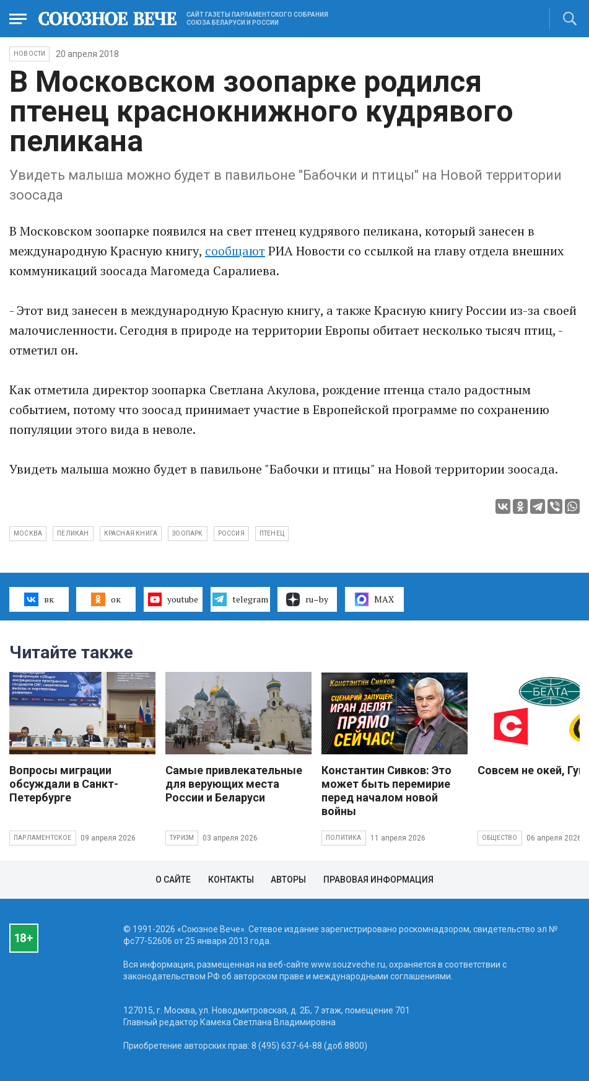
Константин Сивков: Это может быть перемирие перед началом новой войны (386, 791)
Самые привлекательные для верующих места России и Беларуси (233, 784)
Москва (28, 533)
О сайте (173, 880)
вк (38, 599)
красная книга (131, 533)
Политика (344, 837)
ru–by (307, 599)
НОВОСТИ (29, 53)
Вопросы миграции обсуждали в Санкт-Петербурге (63, 784)
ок (105, 599)
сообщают (235, 250)
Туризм (182, 837)
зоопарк (187, 533)
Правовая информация (378, 880)
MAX (374, 599)
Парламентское (43, 837)
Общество (500, 837)
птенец (272, 533)
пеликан (73, 533)
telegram (240, 599)
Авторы (288, 880)
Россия (231, 533)
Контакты (231, 880)
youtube (173, 599)
